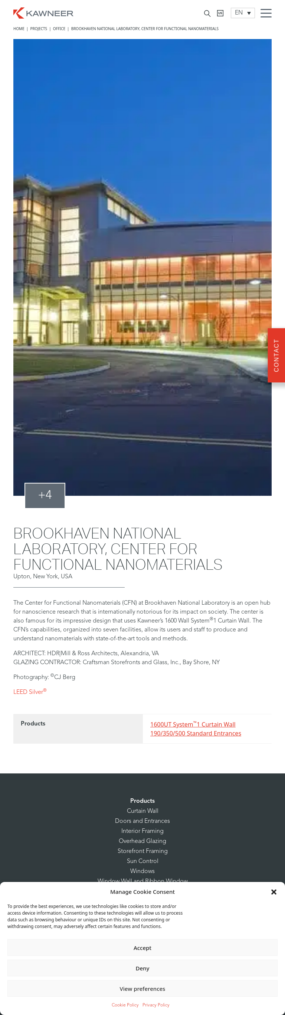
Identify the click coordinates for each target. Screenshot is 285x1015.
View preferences (143, 988)
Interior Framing (142, 831)
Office (59, 28)
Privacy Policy (156, 1005)
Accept (142, 947)
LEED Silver (30, 692)
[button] (274, 891)
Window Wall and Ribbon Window (143, 882)
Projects (38, 28)
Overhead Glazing (142, 841)
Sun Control (142, 861)
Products (142, 801)
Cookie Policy (125, 1005)
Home (18, 28)
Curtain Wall (142, 811)
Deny (143, 968)
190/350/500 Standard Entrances (195, 733)
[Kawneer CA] (220, 13)
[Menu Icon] (268, 14)
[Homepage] (43, 12)
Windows (142, 872)
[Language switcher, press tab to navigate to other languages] (243, 13)
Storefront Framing (143, 851)
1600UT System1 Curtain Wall (193, 724)
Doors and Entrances (142, 821)
